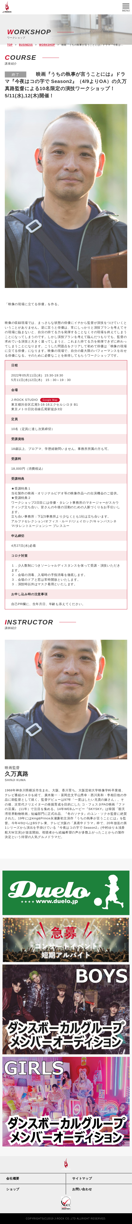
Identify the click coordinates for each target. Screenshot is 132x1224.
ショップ (12, 1189)
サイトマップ (82, 1178)
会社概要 (12, 1178)
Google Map (50, 400)
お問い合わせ (82, 1189)
